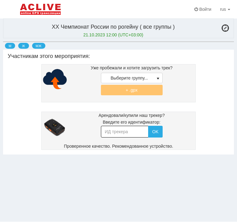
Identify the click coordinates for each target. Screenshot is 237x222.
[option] (10, 46)
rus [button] (226, 9)
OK (155, 131)
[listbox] (132, 78)
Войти (202, 9)
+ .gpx (132, 90)
